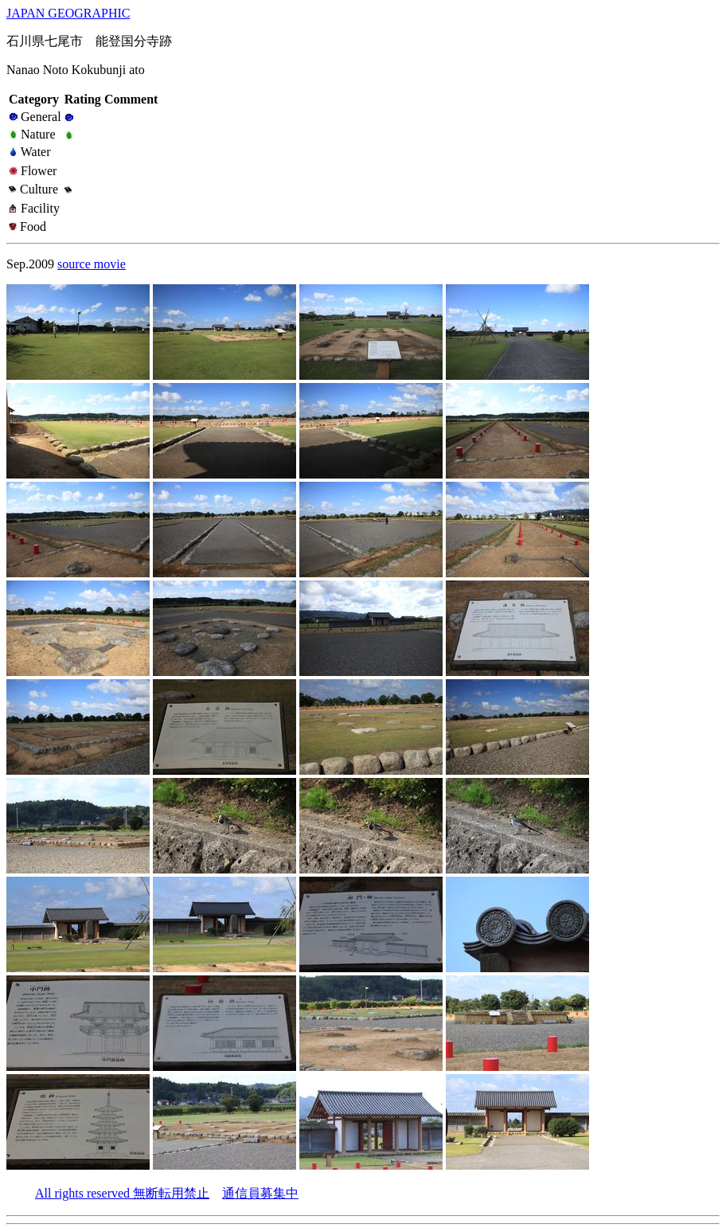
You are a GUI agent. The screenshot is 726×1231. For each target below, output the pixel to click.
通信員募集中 (260, 1193)
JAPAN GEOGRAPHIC (68, 13)
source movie (91, 264)
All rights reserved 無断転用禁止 (122, 1193)
